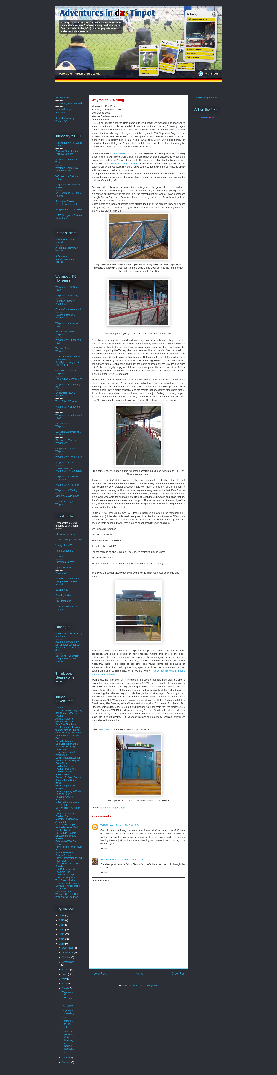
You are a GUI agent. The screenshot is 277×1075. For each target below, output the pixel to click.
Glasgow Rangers (65, 534)
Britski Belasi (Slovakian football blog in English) (68, 728)
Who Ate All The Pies (66, 897)
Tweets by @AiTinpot (205, 97)
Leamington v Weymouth (68, 379)
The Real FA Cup (64, 874)
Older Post (178, 973)
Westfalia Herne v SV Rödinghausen (66, 169)
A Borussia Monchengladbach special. (65, 259)
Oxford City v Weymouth (68, 309)
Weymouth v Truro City (67, 462)
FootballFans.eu (64, 766)
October (66, 957)
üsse (68, 151)
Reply (103, 848)
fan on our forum (125, 153)
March (66, 988)
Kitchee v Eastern (63, 97)
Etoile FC (60, 556)
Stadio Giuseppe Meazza (68, 539)
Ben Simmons (108, 859)
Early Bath (61, 749)
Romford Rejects (64, 852)
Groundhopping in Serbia (68, 791)
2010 (62, 943)
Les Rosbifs (61, 805)
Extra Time (61, 763)
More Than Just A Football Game (64, 815)
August (66, 969)
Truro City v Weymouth (67, 401)
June (65, 974)
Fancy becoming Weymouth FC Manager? (68, 469)
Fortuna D (60, 151)
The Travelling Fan (65, 877)
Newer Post (99, 973)
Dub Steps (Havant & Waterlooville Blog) (66, 745)
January (66, 1062)
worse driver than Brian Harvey (121, 163)
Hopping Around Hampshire (64, 798)
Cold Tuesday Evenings (68, 732)
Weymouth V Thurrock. (67, 996)
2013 (62, 929)
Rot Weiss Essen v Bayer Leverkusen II (66, 202)
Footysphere (62, 774)
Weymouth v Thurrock (67, 484)
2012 (62, 934)
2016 (62, 915)
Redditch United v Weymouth (65, 302)
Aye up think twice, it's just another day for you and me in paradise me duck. (68, 646)
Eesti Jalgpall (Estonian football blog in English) (67, 759)
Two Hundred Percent (67, 883)
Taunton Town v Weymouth (63, 349)
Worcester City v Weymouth (64, 503)
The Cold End (62, 871)
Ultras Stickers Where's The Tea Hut (66, 893)
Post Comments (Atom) (145, 985)
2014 (62, 924)
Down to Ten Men (64, 741)
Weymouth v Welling (66, 490)
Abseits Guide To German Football (64, 720)
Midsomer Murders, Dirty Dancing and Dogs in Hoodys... (67, 1041)
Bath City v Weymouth (67, 495)
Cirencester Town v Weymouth (65, 372)
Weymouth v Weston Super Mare (66, 478)
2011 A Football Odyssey (68, 710)
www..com (208, 118)
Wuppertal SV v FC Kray (68, 209)
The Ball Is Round (65, 869)
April (65, 983)
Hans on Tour (62, 794)
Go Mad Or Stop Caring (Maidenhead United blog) (68, 780)
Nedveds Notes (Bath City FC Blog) (66, 828)
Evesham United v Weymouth (65, 316)
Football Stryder (63, 771)
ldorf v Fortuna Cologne (66, 152)
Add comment (101, 880)
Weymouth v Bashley (66, 295)
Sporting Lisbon (63, 595)
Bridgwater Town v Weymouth (65, 394)
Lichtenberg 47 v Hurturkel (68, 103)
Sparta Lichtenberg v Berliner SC (65, 119)
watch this (107, 729)
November (68, 952)
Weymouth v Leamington (68, 456)
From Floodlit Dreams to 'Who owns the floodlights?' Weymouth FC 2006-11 (68, 360)
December (68, 947)
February (67, 1057)
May (64, 979)
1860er (59, 707)
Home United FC (64, 550)
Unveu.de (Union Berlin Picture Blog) (67, 887)
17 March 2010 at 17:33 (130, 859)
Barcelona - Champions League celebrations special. (68, 581)
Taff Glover (106, 825)
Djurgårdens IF (63, 567)
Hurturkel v (64, 111)
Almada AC (61, 573)
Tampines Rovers (64, 562)
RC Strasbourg (63, 600)
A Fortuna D (61, 247)
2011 (62, 939)
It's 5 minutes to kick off (67, 1022)
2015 (62, 920)
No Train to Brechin (65, 832)
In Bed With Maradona (67, 802)
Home (139, 973)
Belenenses (61, 589)
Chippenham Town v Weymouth (66, 450)
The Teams (67, 1005)
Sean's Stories (63, 855)
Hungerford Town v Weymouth (65, 333)
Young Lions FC (63, 545)
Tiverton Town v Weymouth (63, 425)
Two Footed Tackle (65, 880)
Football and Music (65, 768)
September (68, 961)
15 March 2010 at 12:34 (127, 825)
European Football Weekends (65, 753)
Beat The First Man (65, 724)
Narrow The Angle (65, 824)
